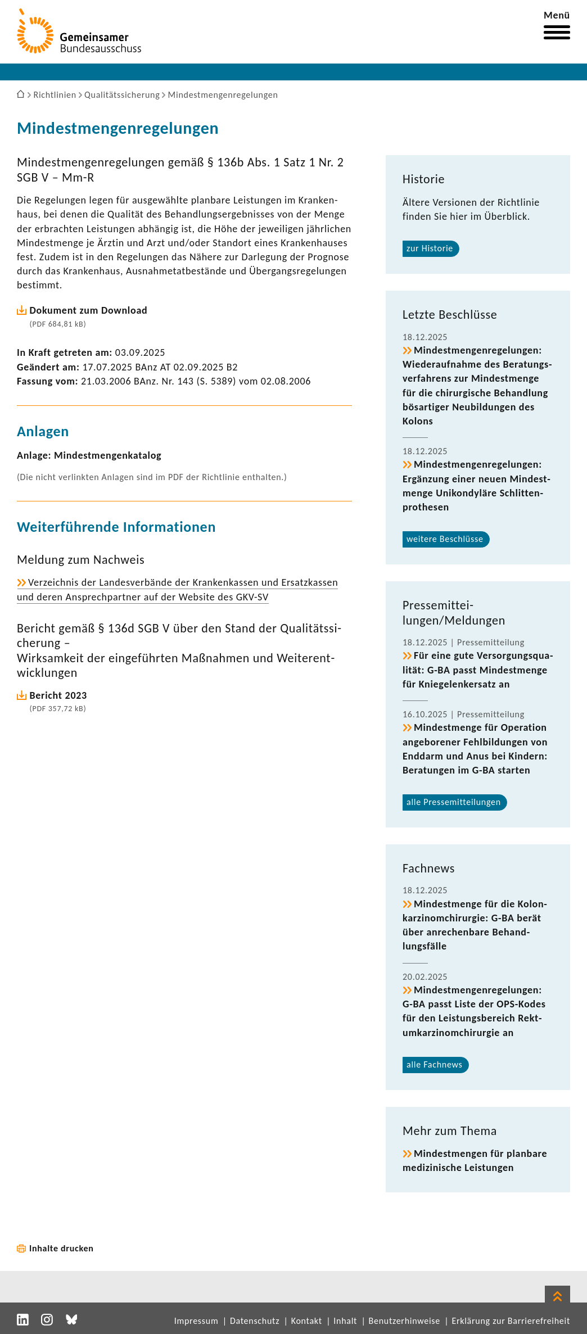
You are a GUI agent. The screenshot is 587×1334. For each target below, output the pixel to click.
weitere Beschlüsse (445, 538)
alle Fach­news (435, 1064)
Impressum (196, 1320)
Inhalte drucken (61, 1248)
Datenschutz (254, 1320)
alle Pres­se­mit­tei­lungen (454, 802)
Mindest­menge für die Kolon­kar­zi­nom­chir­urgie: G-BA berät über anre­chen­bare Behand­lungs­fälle (475, 925)
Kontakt (306, 1320)
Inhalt (345, 1320)
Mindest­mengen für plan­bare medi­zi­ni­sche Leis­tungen (475, 1160)
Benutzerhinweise (404, 1320)
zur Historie (430, 248)
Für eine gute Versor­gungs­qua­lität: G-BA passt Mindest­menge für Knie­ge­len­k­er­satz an (478, 669)
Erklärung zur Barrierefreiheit (510, 1320)
